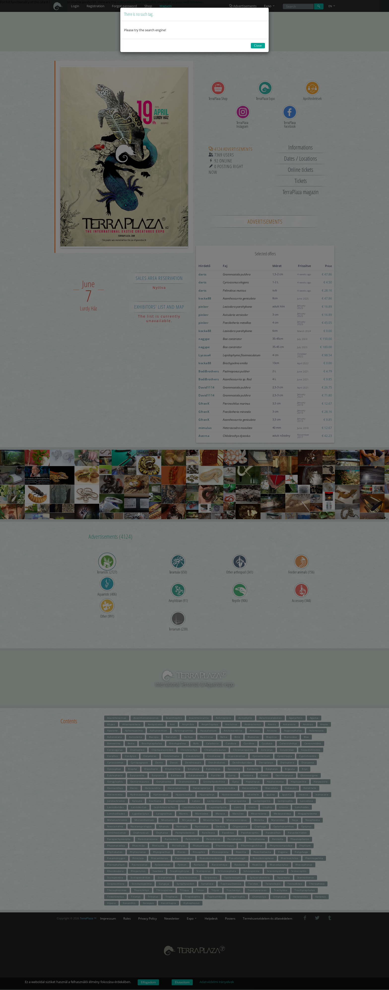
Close (258, 45)
